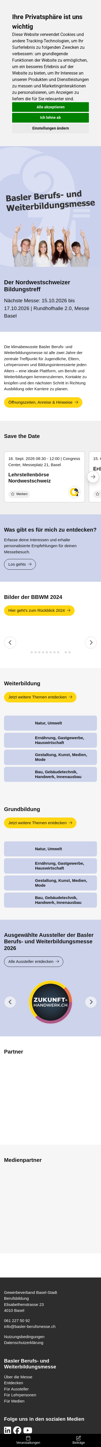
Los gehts (17, 564)
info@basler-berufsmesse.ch (29, 1326)
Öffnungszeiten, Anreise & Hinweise (40, 402)
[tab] (32, 652)
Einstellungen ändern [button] (50, 128)
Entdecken (13, 1382)
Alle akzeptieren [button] (51, 107)
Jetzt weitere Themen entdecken (37, 697)
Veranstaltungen (28, 1440)
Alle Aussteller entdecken (31, 961)
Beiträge (78, 1440)
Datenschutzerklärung (23, 1342)
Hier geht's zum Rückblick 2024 (36, 610)
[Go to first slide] (91, 1002)
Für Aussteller (16, 1389)
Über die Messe (18, 1377)
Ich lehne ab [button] (50, 117)
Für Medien (14, 1401)
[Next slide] (91, 642)
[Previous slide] (10, 642)
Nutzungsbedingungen (24, 1336)
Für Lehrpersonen (20, 1395)
